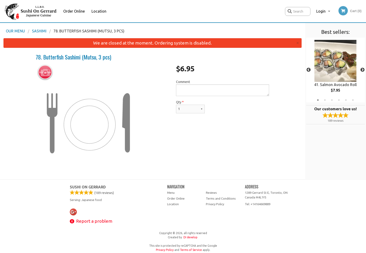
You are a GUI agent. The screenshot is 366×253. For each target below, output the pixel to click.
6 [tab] (353, 100)
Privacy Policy (215, 204)
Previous (308, 70)
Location (99, 11)
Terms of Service (191, 249)
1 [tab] (318, 100)
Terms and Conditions (221, 198)
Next (362, 70)
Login (321, 11)
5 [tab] (346, 100)
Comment (222, 88)
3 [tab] (332, 100)
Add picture (45, 72)
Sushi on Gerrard (88, 187)
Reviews (211, 192)
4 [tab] (339, 100)
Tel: (257, 204)
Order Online (74, 11)
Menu (171, 192)
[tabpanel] (335, 70)
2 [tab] (325, 100)
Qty (190, 106)
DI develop (190, 237)
